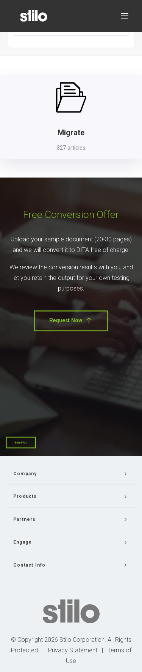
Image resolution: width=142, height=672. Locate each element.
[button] (124, 16)
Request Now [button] (70, 320)
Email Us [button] (20, 442)
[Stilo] (34, 16)
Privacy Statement (72, 650)
